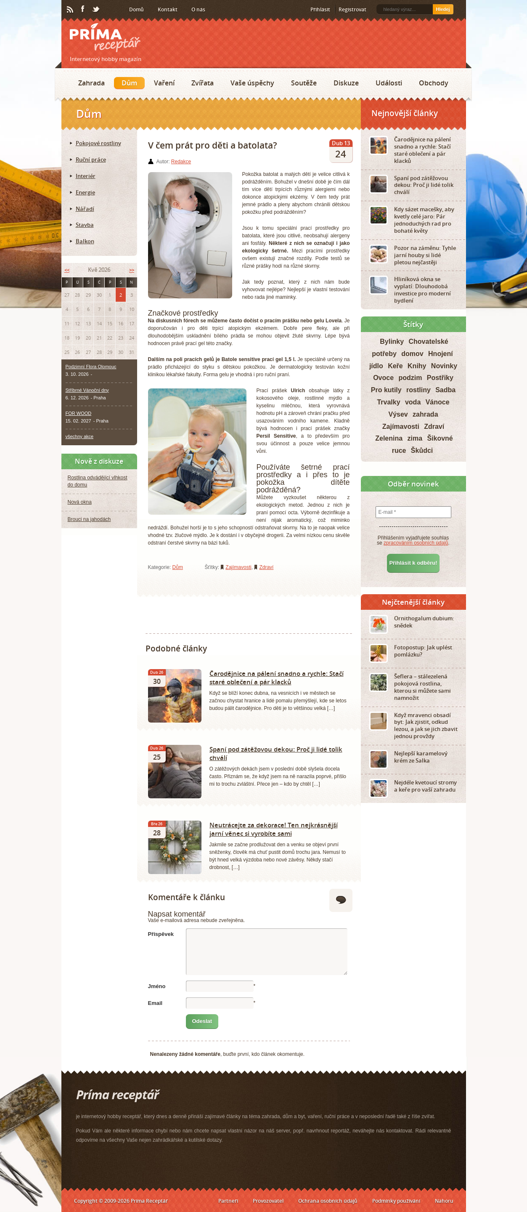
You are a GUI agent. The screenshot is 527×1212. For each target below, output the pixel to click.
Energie (85, 192)
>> (131, 270)
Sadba (445, 389)
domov (412, 353)
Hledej (443, 9)
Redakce (181, 162)
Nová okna (80, 502)
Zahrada (91, 83)
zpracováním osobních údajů (416, 543)
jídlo (376, 365)
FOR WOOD (79, 413)
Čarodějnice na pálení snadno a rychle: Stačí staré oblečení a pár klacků (276, 677)
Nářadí (85, 209)
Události (389, 83)
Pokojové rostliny (98, 143)
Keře (395, 365)
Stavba (85, 225)
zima (414, 438)
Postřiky (440, 377)
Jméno (157, 986)
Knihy (417, 365)
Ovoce (383, 377)
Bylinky (392, 341)
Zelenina (389, 438)
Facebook (83, 9)
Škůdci (422, 450)
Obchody (433, 83)
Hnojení (440, 353)
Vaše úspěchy (252, 83)
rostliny (418, 389)
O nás (198, 9)
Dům (129, 83)
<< (66, 270)
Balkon (85, 241)
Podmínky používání (396, 1200)
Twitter (96, 9)
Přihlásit (320, 9)
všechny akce (80, 436)
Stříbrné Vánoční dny (87, 390)
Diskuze (346, 83)
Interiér (85, 176)
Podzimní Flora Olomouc (91, 366)
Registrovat (352, 9)
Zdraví (266, 567)
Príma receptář (105, 37)
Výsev (398, 414)
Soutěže (304, 83)
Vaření (164, 83)
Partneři (228, 1200)
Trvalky (388, 402)
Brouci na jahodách (89, 519)
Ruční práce (91, 159)
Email (155, 1003)
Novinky (444, 365)
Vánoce (438, 402)
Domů (136, 9)
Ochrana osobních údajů (328, 1200)
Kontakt (167, 9)
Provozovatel (268, 1200)
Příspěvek (161, 934)
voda (413, 402)
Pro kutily (386, 389)
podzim (410, 377)
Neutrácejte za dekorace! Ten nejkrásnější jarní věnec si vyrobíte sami (273, 829)
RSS (70, 9)
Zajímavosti (238, 567)
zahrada (425, 414)
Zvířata (202, 83)
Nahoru (444, 1200)
